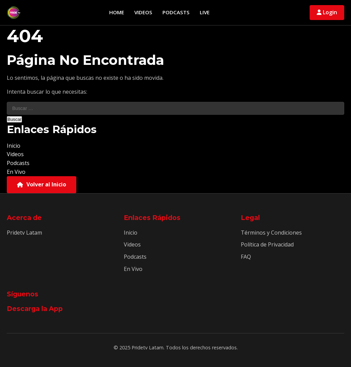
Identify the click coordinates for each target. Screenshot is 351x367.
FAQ (246, 256)
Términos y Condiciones (271, 232)
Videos (143, 12)
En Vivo (16, 172)
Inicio (13, 145)
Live (205, 12)
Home (116, 12)
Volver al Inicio (41, 184)
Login (327, 12)
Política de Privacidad (267, 244)
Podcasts (176, 12)
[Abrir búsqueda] (300, 13)
